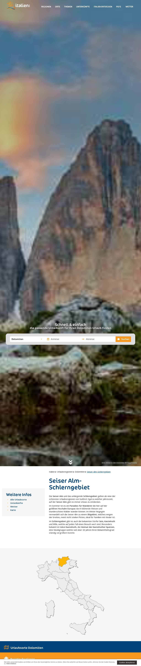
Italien (52, 471)
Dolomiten (80, 471)
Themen (68, 6)
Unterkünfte (83, 6)
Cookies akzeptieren (127, 662)
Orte (57, 6)
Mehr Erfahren (24, 664)
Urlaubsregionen (65, 471)
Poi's (118, 6)
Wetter (129, 6)
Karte (13, 510)
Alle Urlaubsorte (18, 499)
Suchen (123, 339)
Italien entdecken (103, 6)
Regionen (46, 6)
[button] (27, 339)
